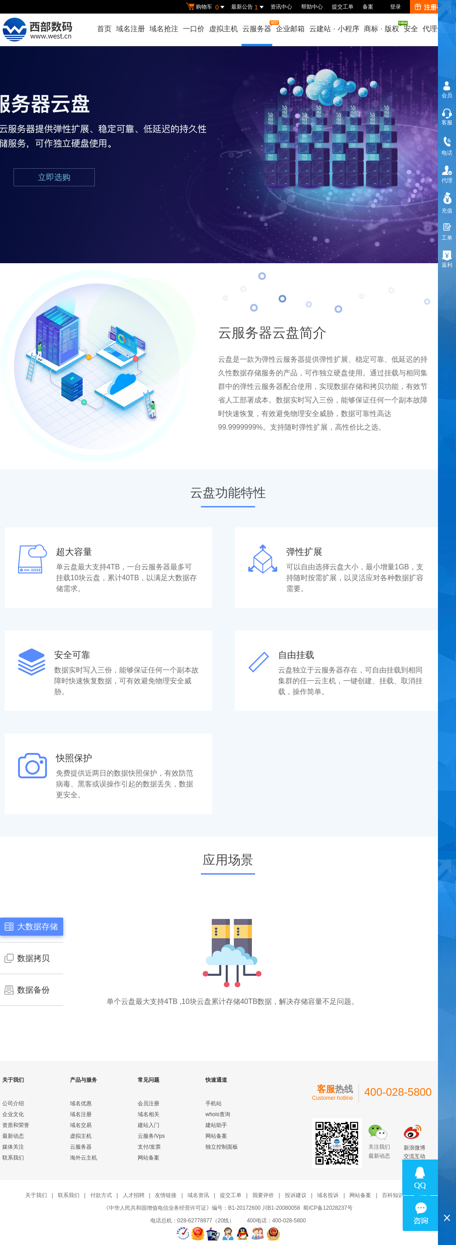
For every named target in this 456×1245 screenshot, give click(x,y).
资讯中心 (281, 7)
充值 (447, 211)
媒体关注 (13, 1147)
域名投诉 (328, 1195)
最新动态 (13, 1136)
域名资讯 (198, 1195)
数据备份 (27, 989)
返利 (447, 265)
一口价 (194, 29)
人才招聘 (133, 1195)
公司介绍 (13, 1103)
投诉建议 (296, 1195)
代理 (447, 180)
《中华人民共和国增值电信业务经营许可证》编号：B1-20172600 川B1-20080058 (201, 1208)
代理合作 (437, 29)
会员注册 (148, 1103)
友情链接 (166, 1195)
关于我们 (36, 1195)
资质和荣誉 (15, 1125)
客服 (447, 122)
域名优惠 (81, 1103)
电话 (447, 153)
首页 (104, 29)
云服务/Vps (151, 1136)
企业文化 (13, 1114)
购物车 (206, 7)
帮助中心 (312, 7)
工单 (447, 238)
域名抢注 (163, 29)
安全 (411, 29)
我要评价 (263, 1195)
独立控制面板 (221, 1147)
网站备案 (148, 1158)
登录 (395, 7)
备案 (368, 7)
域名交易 (81, 1125)
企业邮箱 (290, 29)
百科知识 (393, 1195)
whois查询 (217, 1114)
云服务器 (257, 26)
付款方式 (101, 1195)
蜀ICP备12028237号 (327, 1208)
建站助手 (216, 1125)
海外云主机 (83, 1158)
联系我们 (13, 1158)
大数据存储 (31, 926)
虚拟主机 (223, 29)
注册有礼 (431, 7)
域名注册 (130, 29)
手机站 (213, 1103)
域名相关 (148, 1114)
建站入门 (148, 1125)
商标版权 (382, 27)
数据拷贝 (27, 958)
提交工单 (343, 7)
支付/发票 (149, 1147)
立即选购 (54, 177)
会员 (447, 95)
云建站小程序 (334, 29)
